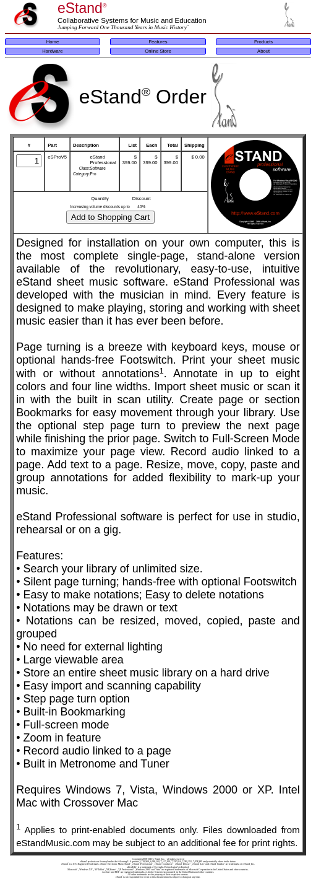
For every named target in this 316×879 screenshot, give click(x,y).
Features (157, 42)
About (263, 51)
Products (263, 42)
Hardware (52, 51)
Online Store (158, 51)
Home (52, 42)
